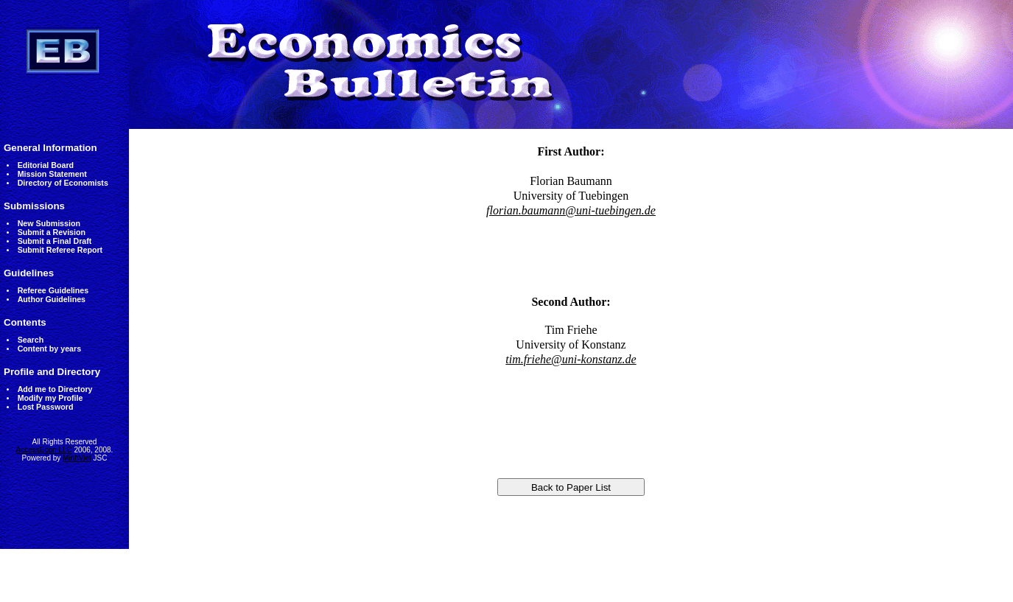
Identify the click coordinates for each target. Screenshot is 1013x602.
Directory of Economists (63, 182)
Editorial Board (46, 165)
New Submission (49, 223)
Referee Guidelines (53, 290)
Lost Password (46, 406)
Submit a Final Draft (55, 241)
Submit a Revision (51, 232)
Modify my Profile (50, 397)
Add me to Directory (55, 389)
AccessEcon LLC (44, 450)
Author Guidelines (51, 299)
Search (31, 339)
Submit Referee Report (60, 249)
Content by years (49, 348)
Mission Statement (52, 173)
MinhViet (77, 458)
